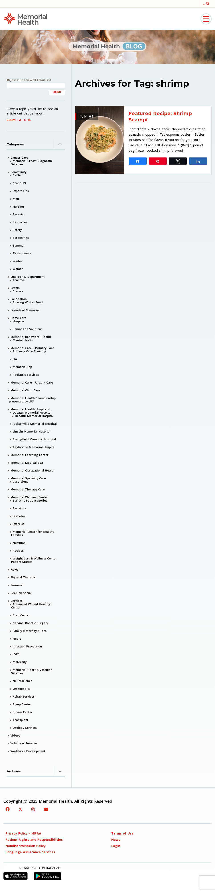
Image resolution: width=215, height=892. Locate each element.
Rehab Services (23, 696)
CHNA (17, 175)
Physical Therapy (22, 577)
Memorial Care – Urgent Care (31, 382)
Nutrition (19, 543)
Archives (36, 771)
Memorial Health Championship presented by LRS (32, 399)
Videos (15, 735)
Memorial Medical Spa (26, 463)
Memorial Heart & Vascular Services (31, 671)
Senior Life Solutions (27, 329)
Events (15, 288)
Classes (18, 291)
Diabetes (19, 516)
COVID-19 (19, 183)
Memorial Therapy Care (27, 489)
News (14, 569)
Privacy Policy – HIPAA (23, 833)
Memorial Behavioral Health (30, 337)
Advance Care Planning (29, 351)
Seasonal (16, 585)
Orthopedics (21, 689)
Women (18, 269)
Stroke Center (22, 712)
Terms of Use (122, 833)
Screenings (21, 238)
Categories (36, 144)
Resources (20, 222)
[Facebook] (8, 809)
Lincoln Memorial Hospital (31, 431)
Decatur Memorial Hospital (32, 412)
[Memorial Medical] (25, 18)
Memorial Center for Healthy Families (32, 533)
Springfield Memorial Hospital (34, 439)
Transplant (20, 720)
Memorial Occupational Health (32, 470)
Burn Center (21, 615)
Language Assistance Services (30, 852)
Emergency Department (27, 277)
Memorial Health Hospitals (29, 409)
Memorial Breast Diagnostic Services (32, 162)
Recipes (18, 551)
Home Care (18, 318)
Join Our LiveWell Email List (29, 80)
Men (16, 199)
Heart (17, 639)
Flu (15, 359)
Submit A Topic (19, 120)
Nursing (18, 206)
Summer (19, 245)
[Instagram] (33, 809)
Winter (17, 261)
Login (115, 846)
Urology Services (25, 728)
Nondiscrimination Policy (26, 846)
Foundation (18, 299)
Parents (18, 214)
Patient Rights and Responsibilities (34, 839)
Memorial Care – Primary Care (32, 348)
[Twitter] (20, 809)
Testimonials (22, 253)
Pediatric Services (26, 375)
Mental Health (23, 340)
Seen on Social (21, 593)
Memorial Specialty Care (28, 478)
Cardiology (20, 482)
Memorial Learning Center (29, 455)
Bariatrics (19, 508)
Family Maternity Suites (30, 631)
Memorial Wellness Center (29, 497)
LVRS (16, 654)
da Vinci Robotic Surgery (30, 623)
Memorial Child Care (25, 390)
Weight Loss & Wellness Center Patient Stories (34, 560)
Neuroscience (22, 681)
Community (18, 172)
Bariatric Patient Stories (30, 500)
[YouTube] (46, 809)
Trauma (18, 280)
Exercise (18, 524)
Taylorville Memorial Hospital (34, 447)
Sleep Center (22, 704)
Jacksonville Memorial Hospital (35, 424)
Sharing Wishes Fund (28, 302)
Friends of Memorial (25, 310)
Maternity (20, 662)
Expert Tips (21, 191)
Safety (17, 230)
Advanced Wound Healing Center (30, 605)
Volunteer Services (23, 743)
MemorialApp (22, 367)
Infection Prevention (27, 646)
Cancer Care (19, 157)
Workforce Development (27, 751)
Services (16, 601)
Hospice (18, 321)
